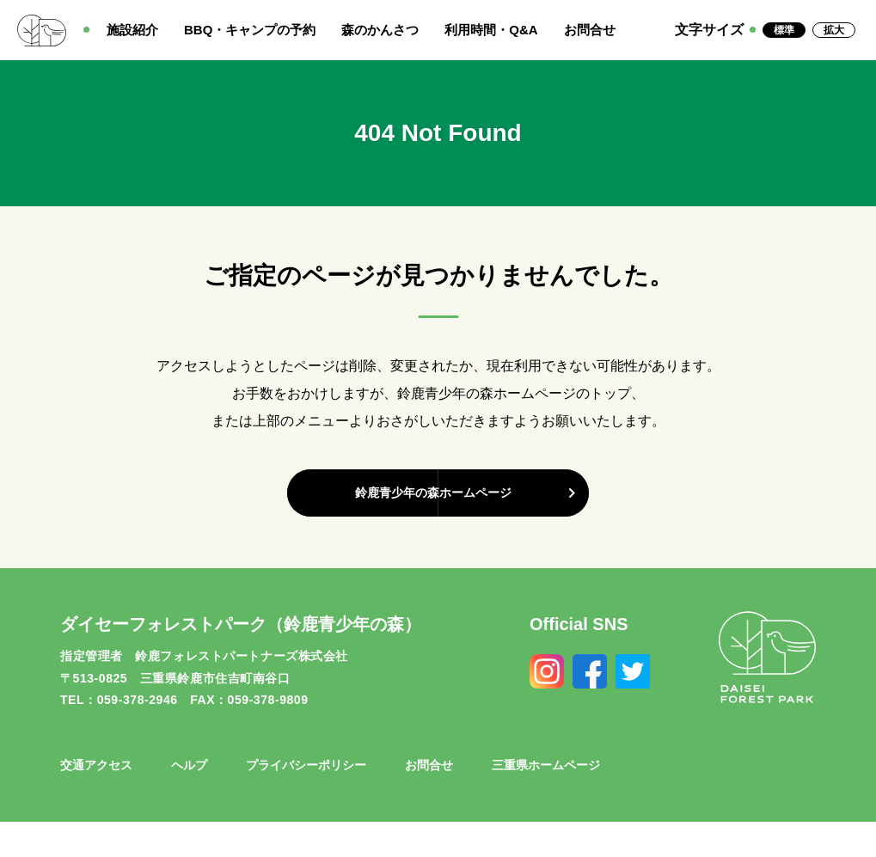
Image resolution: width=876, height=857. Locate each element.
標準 (784, 30)
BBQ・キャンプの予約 (249, 29)
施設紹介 (132, 29)
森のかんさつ (380, 29)
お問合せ (590, 29)
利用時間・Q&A (490, 29)
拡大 (834, 30)
